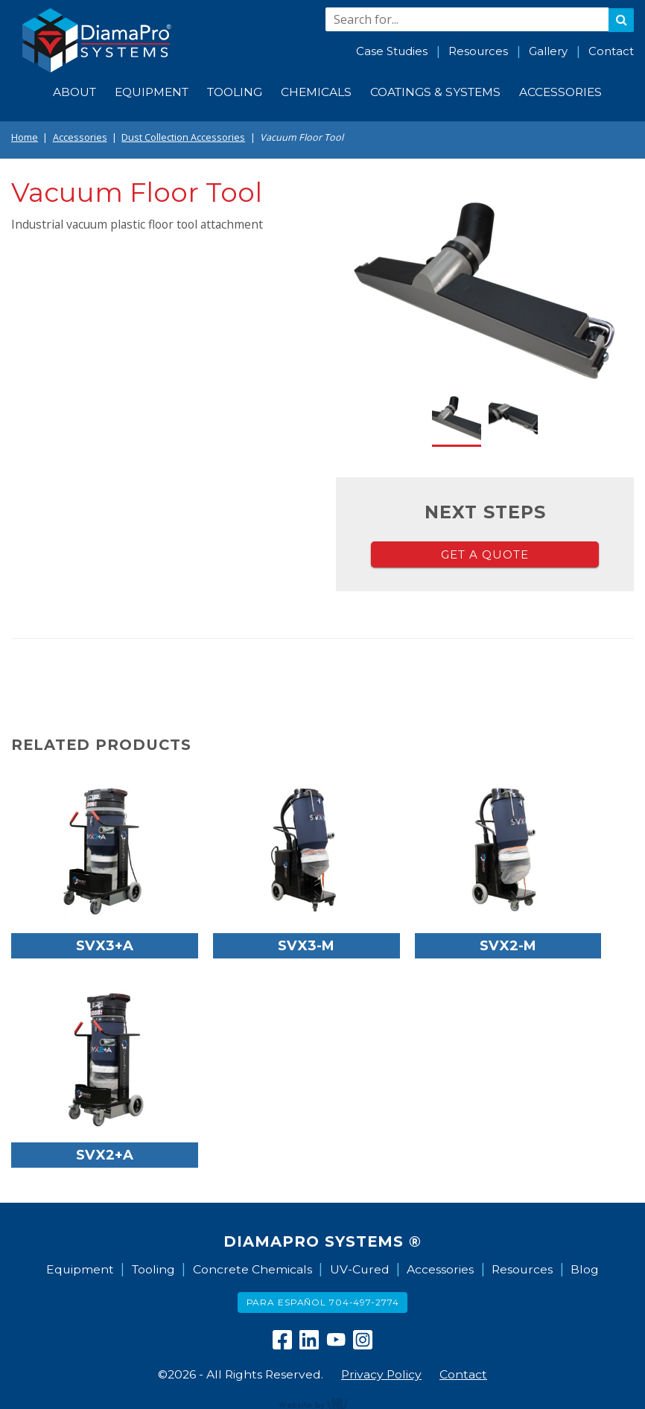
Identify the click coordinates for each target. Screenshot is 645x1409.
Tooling (153, 1269)
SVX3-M (306, 945)
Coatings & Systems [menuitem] (435, 92)
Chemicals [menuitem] (316, 92)
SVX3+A (104, 945)
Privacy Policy (381, 1374)
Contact (611, 51)
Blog (585, 1269)
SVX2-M (508, 945)
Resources (478, 51)
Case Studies (392, 51)
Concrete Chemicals (252, 1269)
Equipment (80, 1269)
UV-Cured (360, 1269)
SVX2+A (104, 1154)
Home (24, 137)
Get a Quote (485, 554)
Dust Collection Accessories (183, 137)
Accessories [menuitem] (560, 92)
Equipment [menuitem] (151, 92)
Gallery (548, 51)
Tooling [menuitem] (234, 92)
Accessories (80, 137)
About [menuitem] (74, 92)
